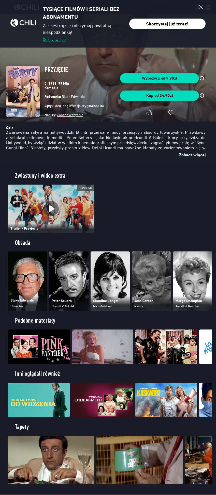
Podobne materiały (35, 320)
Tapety (22, 426)
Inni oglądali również (37, 373)
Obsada (22, 242)
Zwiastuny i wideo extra (40, 175)
